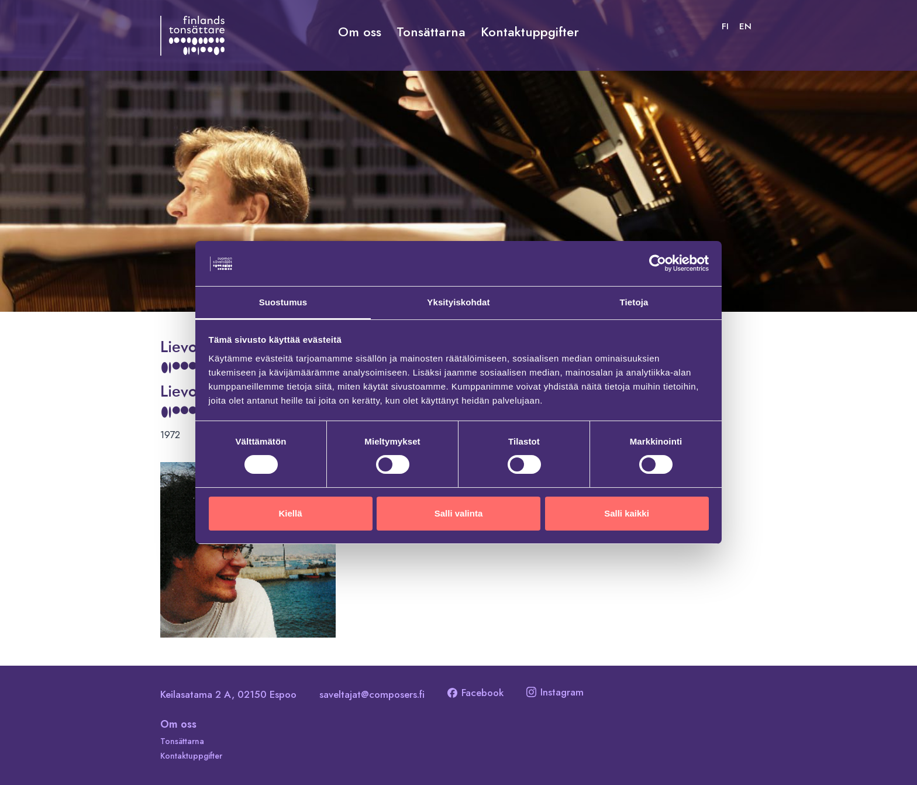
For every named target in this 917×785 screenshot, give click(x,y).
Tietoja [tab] (634, 302)
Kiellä (290, 513)
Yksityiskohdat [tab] (458, 302)
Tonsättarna (431, 31)
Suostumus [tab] (283, 302)
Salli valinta (459, 513)
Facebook (475, 693)
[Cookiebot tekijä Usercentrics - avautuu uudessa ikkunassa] (657, 263)
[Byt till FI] (725, 26)
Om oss (359, 31)
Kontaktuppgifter (530, 31)
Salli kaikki (626, 513)
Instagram (555, 692)
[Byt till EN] (745, 26)
